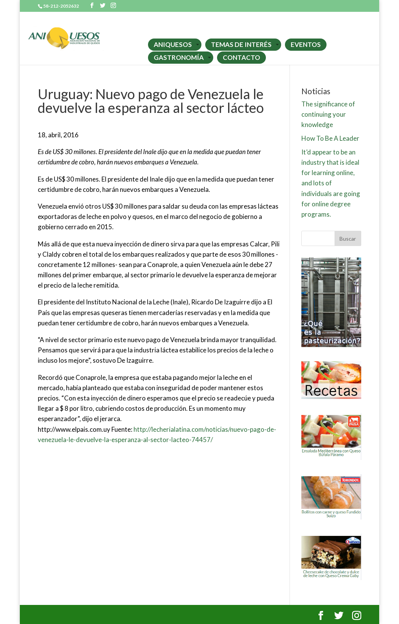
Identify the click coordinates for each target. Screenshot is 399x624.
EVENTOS (306, 44)
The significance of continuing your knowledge (328, 114)
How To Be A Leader (330, 138)
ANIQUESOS (173, 44)
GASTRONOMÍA (179, 57)
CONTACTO (241, 57)
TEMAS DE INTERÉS (241, 44)
